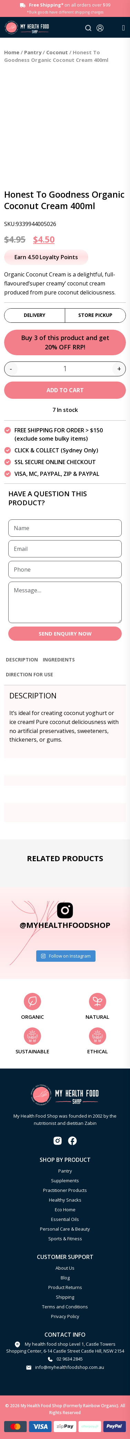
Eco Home (65, 1209)
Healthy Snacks (65, 1200)
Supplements (65, 1180)
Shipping (65, 1297)
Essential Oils (65, 1219)
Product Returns (65, 1287)
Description (22, 659)
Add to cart (65, 390)
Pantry (32, 52)
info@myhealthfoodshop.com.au (69, 1367)
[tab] (22, 662)
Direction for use (29, 674)
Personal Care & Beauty (65, 1229)
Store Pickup (95, 315)
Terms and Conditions (65, 1307)
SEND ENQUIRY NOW (65, 633)
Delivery (34, 315)
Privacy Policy (65, 1316)
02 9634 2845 (70, 1359)
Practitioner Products (65, 1190)
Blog (65, 1278)
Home (11, 52)
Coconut (57, 52)
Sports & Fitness (65, 1238)
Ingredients (59, 659)
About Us (65, 1268)
